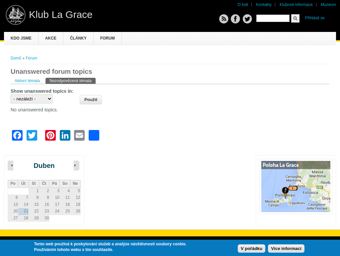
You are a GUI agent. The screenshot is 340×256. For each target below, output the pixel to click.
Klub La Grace (61, 14)
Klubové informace (296, 4)
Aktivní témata (27, 80)
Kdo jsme (21, 38)
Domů (16, 58)
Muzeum (328, 4)
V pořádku (251, 248)
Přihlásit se (315, 18)
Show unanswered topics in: (42, 91)
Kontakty (264, 4)
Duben (44, 165)
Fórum (31, 58)
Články (78, 38)
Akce (50, 38)
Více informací (286, 248)
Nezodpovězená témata (72, 80)
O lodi (243, 4)
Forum (107, 38)
